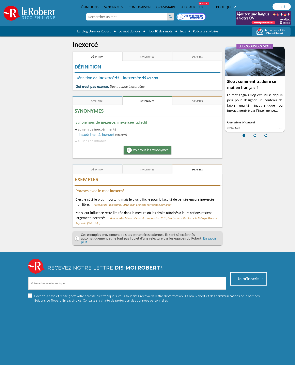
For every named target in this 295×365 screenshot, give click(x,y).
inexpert (108, 134)
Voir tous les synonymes (150, 150)
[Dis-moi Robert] (191, 17)
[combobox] (126, 16)
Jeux (181, 31)
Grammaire (166, 7)
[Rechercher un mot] (170, 16)
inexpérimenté (89, 134)
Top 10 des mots (158, 31)
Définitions (88, 7)
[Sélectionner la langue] (282, 6)
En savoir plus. (224, 355)
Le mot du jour (127, 31)
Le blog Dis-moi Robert (92, 31)
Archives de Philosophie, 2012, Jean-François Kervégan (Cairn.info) (133, 205)
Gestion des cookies (174, 361)
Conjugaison (140, 7)
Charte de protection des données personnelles (102, 361)
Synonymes (113, 7)
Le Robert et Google (211, 361)
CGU (193, 361)
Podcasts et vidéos (206, 31)
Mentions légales (147, 361)
